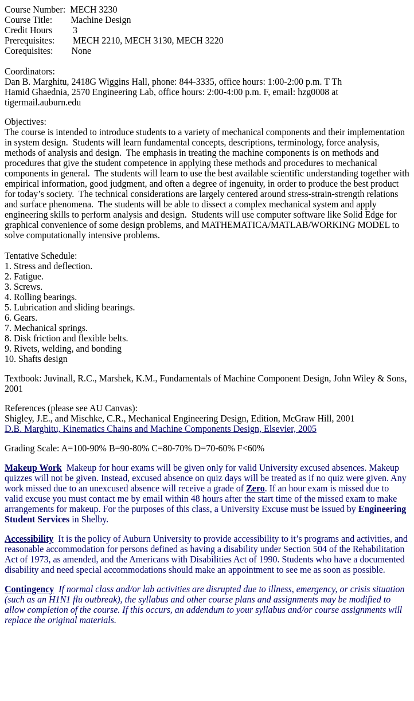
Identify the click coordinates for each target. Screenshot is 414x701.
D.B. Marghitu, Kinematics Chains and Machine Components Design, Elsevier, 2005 (161, 429)
